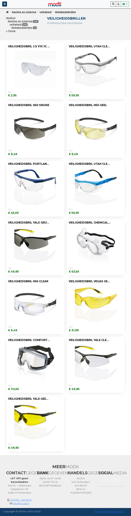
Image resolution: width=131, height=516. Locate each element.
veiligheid (46, 12)
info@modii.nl (21, 503)
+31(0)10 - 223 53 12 (21, 499)
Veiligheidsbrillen (65, 12)
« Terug (10, 31)
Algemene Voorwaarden (109, 511)
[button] (4, 4)
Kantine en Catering (24, 12)
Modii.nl (10, 18)
